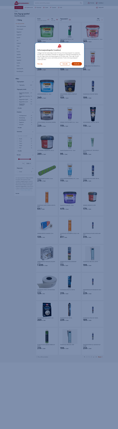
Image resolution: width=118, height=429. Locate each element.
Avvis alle (65, 63)
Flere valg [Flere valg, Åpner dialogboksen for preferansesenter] (39, 63)
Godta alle (76, 63)
